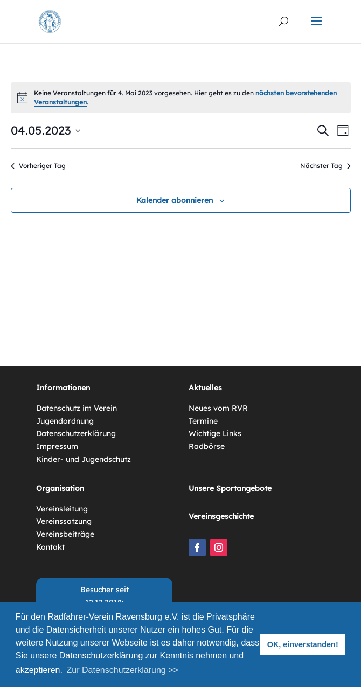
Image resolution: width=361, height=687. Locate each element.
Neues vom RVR (218, 408)
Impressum (57, 446)
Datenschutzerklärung (76, 433)
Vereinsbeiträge (65, 534)
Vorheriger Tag (38, 166)
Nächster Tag (325, 166)
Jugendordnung (65, 421)
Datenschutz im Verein (76, 408)
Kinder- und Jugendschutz (83, 459)
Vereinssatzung (64, 521)
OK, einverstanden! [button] (302, 644)
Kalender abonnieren (174, 200)
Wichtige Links (215, 433)
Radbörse (207, 446)
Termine (203, 421)
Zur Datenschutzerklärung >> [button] (122, 670)
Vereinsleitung (62, 509)
